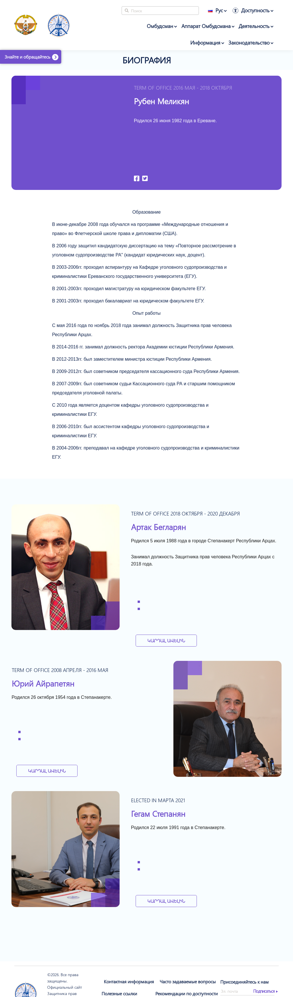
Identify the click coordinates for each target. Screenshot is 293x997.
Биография (146, 60)
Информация (205, 42)
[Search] (160, 10)
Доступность (255, 10)
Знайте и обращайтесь (27, 57)
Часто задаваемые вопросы (188, 981)
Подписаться (263, 991)
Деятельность (254, 26)
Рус (215, 10)
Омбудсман (160, 26)
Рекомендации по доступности (186, 993)
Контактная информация (129, 981)
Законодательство (249, 42)
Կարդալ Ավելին (166, 640)
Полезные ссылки (119, 993)
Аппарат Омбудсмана (206, 26)
